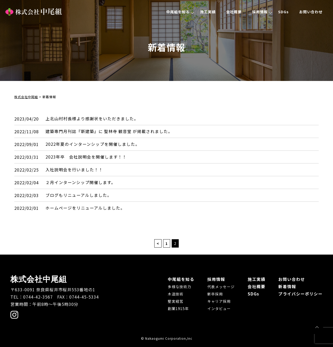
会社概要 (234, 11)
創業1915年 (178, 308)
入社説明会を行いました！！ (74, 170)
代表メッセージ (221, 286)
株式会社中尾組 (33, 12)
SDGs (283, 11)
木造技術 (175, 293)
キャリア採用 (219, 301)
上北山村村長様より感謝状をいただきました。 (92, 119)
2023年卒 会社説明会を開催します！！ (86, 157)
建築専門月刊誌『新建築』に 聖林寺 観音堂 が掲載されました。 (109, 131)
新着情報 (287, 286)
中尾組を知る (178, 11)
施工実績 (208, 11)
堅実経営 (175, 301)
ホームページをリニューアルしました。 (85, 208)
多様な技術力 (179, 286)
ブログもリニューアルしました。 (79, 195)
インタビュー (219, 308)
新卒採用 (215, 293)
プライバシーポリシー (300, 294)
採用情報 (260, 11)
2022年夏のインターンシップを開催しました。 (93, 144)
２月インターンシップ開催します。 (81, 182)
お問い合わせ (311, 11)
